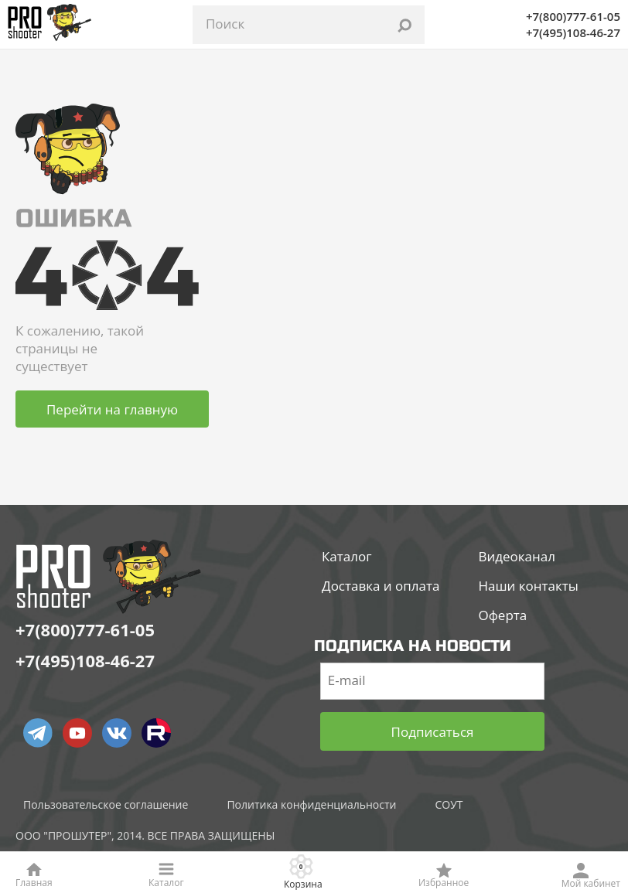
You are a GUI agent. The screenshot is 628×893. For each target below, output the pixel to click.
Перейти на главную (112, 409)
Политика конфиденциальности (311, 805)
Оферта (502, 616)
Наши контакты (528, 586)
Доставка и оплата (380, 586)
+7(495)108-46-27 (573, 32)
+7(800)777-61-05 (573, 16)
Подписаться (432, 732)
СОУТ (448, 805)
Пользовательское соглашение (105, 805)
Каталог (347, 557)
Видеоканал (516, 557)
